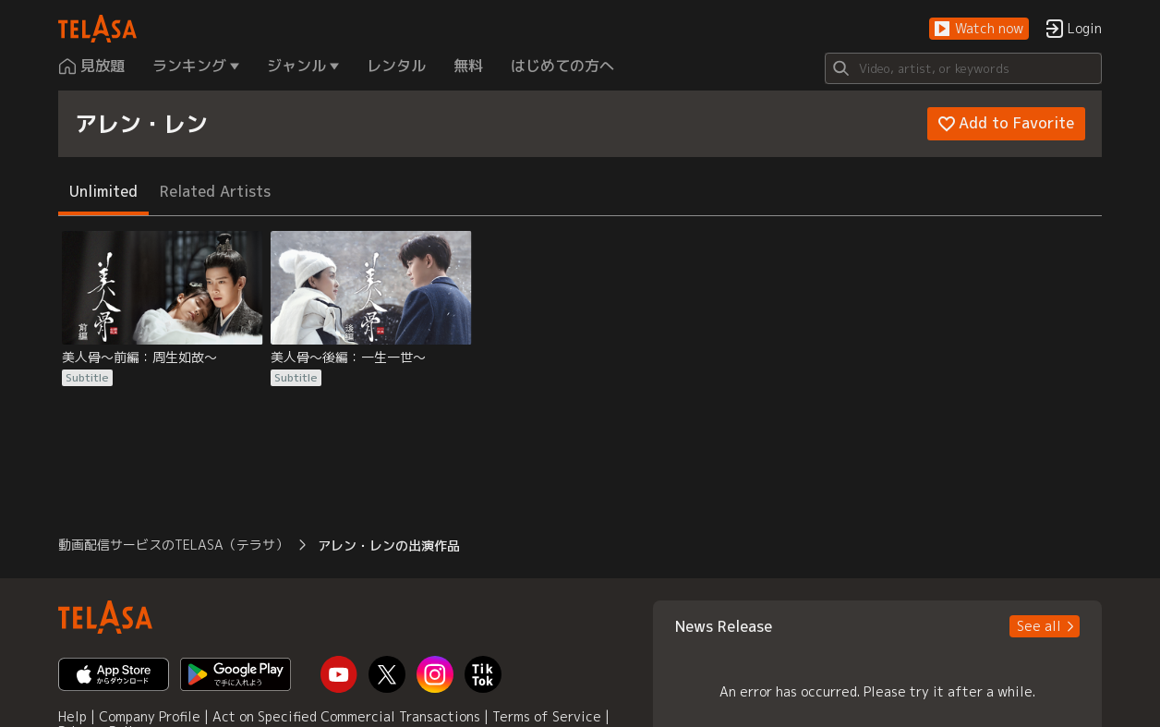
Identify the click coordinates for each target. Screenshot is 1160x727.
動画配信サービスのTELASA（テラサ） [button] (173, 544)
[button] (979, 29)
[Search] (963, 68)
